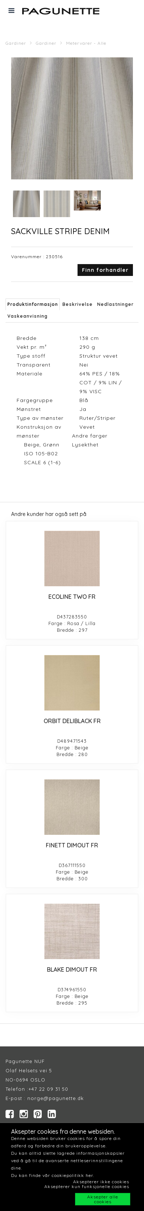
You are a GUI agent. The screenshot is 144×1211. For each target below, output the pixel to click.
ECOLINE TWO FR (72, 596)
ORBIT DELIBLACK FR (72, 721)
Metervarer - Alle (86, 43)
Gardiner (16, 43)
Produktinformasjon (32, 304)
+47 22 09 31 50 (48, 1089)
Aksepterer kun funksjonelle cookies (86, 1186)
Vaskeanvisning (27, 316)
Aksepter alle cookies (102, 1199)
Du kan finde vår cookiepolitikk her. (52, 1175)
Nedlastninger (115, 304)
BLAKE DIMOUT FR (72, 969)
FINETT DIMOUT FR (72, 845)
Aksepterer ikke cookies (101, 1181)
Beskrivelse (77, 304)
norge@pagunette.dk (55, 1098)
